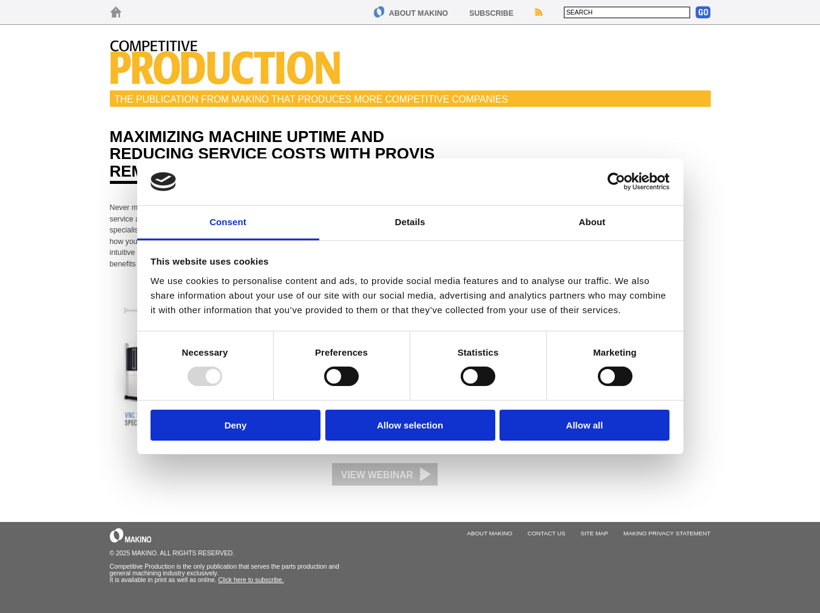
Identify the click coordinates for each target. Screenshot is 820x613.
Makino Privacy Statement (666, 533)
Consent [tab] (227, 222)
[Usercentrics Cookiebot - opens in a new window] (616, 181)
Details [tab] (410, 222)
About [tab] (592, 222)
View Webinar (377, 475)
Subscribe (491, 13)
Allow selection (410, 425)
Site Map (595, 533)
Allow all (584, 425)
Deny (236, 425)
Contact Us (546, 533)
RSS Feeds (539, 12)
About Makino (418, 13)
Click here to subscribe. (251, 580)
